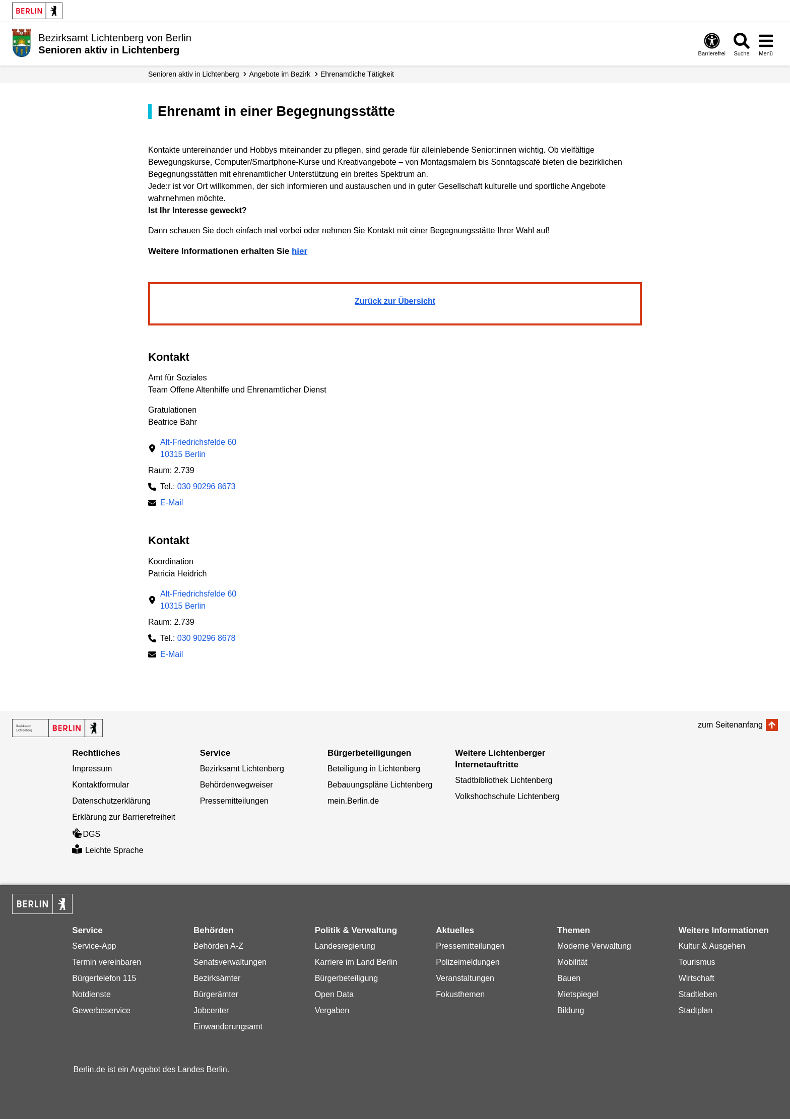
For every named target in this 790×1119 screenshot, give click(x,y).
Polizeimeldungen (467, 962)
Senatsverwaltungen (230, 962)
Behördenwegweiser (236, 784)
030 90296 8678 (206, 638)
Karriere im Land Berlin (356, 962)
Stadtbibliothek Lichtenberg (503, 780)
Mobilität (572, 962)
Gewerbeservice (101, 1010)
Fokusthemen (460, 994)
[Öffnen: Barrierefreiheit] (712, 44)
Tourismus (697, 962)
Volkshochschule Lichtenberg (507, 796)
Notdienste (91, 994)
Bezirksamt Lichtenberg (242, 768)
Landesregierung (345, 946)
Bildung (570, 1010)
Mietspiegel (577, 994)
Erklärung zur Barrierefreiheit (123, 817)
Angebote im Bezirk (279, 74)
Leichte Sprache (107, 850)
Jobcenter (211, 1010)
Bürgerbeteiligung (346, 978)
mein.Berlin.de (353, 801)
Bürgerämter (215, 994)
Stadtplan (696, 1010)
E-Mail (171, 503)
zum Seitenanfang (730, 724)
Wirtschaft (696, 978)
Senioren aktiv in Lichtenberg (193, 74)
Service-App (94, 946)
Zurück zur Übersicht (395, 301)
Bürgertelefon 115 (104, 978)
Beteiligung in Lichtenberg (373, 768)
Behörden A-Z (218, 946)
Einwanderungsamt (227, 1026)
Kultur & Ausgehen (712, 946)
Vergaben (332, 1010)
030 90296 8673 (206, 486)
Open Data (334, 994)
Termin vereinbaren (106, 962)
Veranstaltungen (465, 978)
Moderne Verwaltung (594, 946)
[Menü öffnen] (766, 44)
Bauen (568, 978)
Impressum (92, 768)
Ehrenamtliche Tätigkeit (357, 74)
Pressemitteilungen (234, 801)
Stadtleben (698, 994)
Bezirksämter (216, 978)
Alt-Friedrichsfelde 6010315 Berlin (198, 448)
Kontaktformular (100, 784)
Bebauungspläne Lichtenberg (379, 784)
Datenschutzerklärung (111, 801)
